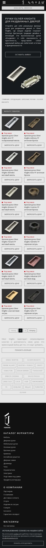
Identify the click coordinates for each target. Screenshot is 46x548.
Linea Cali (7, 382)
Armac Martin (12, 360)
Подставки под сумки (12, 476)
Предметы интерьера (12, 480)
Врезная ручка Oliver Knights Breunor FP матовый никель (10, 207)
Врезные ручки (9, 450)
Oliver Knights (34, 360)
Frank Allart (9, 365)
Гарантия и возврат (11, 514)
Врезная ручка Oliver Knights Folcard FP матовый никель (10, 241)
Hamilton (8, 371)
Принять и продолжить (23, 543)
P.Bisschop (38, 371)
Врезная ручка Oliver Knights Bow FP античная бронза (34, 172)
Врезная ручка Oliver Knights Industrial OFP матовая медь (32, 276)
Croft (39, 365)
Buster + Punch (26, 365)
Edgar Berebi (23, 371)
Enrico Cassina (12, 376)
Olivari (23, 392)
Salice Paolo (34, 376)
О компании (8, 494)
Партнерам (8, 491)
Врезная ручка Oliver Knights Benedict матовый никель (10, 172)
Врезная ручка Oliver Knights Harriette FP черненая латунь (32, 241)
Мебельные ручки (11, 444)
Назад (13, 330)
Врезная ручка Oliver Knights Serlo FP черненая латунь (32, 310)
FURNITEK (39, 387)
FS (6, 387)
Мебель (7, 437)
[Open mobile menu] (4, 2)
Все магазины (9, 526)
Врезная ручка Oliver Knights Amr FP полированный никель (10, 138)
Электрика (8, 473)
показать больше (23, 350)
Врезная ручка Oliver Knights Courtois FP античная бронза (32, 207)
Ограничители (9, 470)
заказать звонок (23, 8)
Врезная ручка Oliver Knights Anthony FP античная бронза (32, 138)
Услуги (6, 501)
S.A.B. (18, 382)
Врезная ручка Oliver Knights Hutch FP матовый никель (10, 276)
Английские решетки (12, 457)
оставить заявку (23, 54)
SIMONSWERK (37, 382)
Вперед (32, 330)
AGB (26, 382)
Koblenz (17, 387)
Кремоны (7, 454)
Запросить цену (11, 145)
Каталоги (7, 511)
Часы (5, 467)
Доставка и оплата (11, 498)
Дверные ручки (9, 440)
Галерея (7, 508)
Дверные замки (10, 460)
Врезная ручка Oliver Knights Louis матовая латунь (10, 310)
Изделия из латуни (11, 504)
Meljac (28, 387)
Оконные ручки (10, 447)
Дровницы (8, 463)
